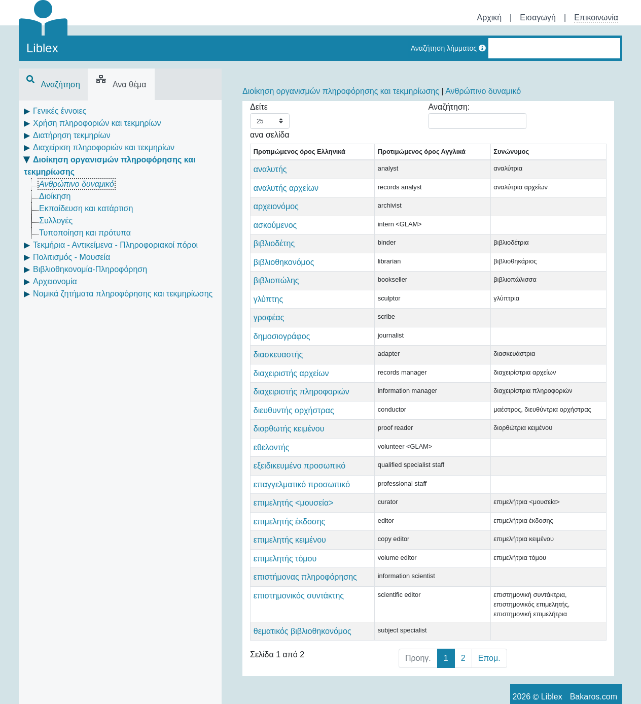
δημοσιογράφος (282, 346)
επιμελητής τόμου (285, 629)
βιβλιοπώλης (276, 290)
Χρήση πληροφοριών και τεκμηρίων (97, 123)
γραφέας (269, 327)
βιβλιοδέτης (274, 253)
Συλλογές (56, 220)
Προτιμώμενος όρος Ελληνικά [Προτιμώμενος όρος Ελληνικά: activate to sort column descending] (284, 156)
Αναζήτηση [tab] (53, 84)
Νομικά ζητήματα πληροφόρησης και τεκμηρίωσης (122, 293)
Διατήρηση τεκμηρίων (72, 135)
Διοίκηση (54, 196)
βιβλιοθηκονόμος (284, 271)
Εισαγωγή (538, 17)
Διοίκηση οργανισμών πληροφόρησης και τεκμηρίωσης (340, 91)
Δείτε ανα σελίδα (270, 121)
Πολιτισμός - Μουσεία (71, 257)
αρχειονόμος (276, 216)
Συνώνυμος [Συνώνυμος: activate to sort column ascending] (432, 161)
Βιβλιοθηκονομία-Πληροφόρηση (90, 269)
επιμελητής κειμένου (290, 610)
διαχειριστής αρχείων (291, 383)
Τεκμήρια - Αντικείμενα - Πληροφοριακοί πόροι (115, 245)
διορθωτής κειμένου (289, 462)
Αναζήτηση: (477, 116)
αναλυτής (270, 179)
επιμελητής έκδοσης (290, 592)
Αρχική (489, 17)
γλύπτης (268, 309)
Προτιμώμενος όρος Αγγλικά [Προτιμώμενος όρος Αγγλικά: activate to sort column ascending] (369, 156)
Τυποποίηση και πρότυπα (85, 232)
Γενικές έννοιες (59, 111)
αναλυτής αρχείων (286, 197)
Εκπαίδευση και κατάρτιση (86, 208)
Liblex (42, 48)
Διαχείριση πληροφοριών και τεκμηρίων (103, 147)
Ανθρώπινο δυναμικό (76, 184)
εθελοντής (272, 481)
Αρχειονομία (55, 281)
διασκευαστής (278, 364)
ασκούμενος (275, 234)
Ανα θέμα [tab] (121, 84)
